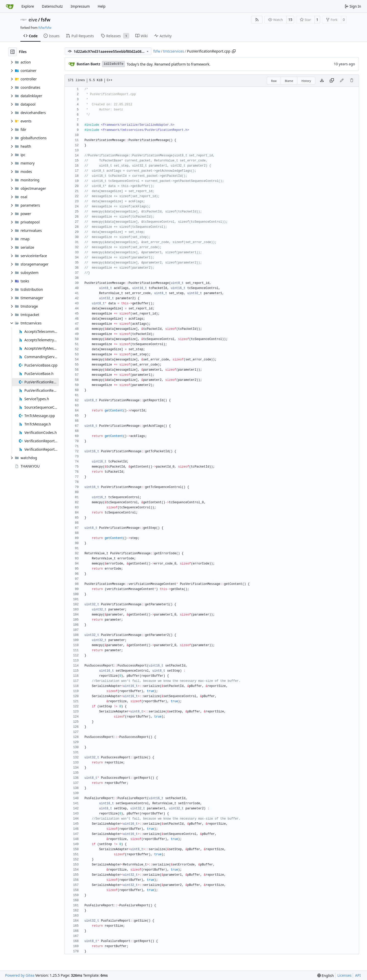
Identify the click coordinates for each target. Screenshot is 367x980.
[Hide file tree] (12, 51)
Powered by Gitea (19, 975)
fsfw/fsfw (44, 28)
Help (102, 6)
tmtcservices (173, 51)
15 (290, 19)
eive (33, 19)
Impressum (80, 6)
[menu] (325, 975)
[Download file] (322, 80)
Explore (27, 6)
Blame (289, 81)
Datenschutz (52, 6)
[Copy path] (233, 51)
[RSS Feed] (257, 19)
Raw (274, 81)
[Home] (10, 6)
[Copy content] (332, 80)
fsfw (45, 19)
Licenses (344, 975)
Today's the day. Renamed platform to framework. (168, 64)
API (358, 975)
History (306, 81)
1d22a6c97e (113, 64)
